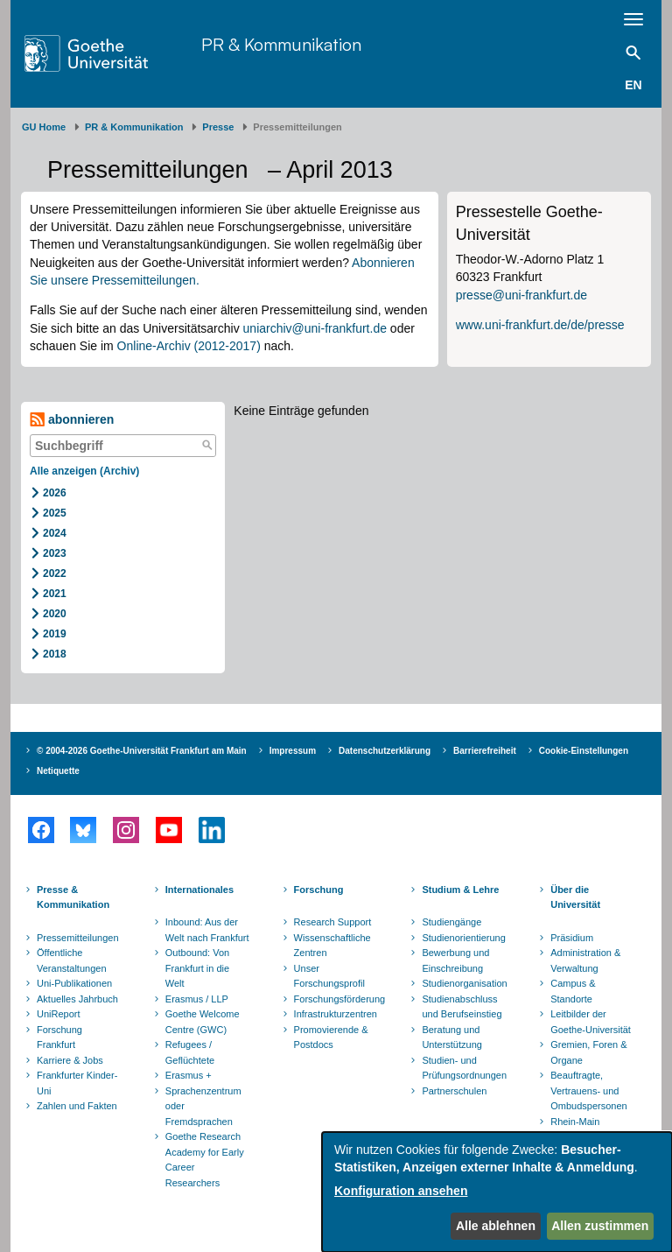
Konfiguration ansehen (400, 1191)
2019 (54, 634)
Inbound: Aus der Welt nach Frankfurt (207, 930)
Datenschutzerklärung (384, 751)
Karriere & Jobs (70, 1060)
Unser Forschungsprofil (329, 976)
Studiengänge (451, 922)
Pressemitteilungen (78, 937)
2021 (54, 593)
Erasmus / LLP (196, 999)
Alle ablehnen (496, 1226)
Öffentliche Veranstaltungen (72, 960)
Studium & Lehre (460, 889)
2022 (54, 573)
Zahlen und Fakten (77, 1106)
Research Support (333, 922)
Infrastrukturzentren (335, 1014)
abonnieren (72, 419)
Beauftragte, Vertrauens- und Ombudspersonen (588, 1090)
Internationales (199, 889)
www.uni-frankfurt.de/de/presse (540, 325)
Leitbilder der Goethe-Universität (590, 1022)
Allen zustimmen (599, 1226)
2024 (54, 533)
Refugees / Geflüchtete (189, 1052)
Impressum (293, 751)
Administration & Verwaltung (585, 960)
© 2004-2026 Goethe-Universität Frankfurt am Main (142, 751)
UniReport (58, 1014)
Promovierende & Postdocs (331, 1037)
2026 (54, 493)
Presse (218, 127)
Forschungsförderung (338, 999)
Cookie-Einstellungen (583, 751)
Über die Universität (575, 897)
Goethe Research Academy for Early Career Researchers (204, 1159)
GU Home (44, 127)
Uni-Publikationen (74, 983)
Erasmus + (188, 1075)
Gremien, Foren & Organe (588, 1052)
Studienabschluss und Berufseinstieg (461, 1007)
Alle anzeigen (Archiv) (84, 471)
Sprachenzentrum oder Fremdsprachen (203, 1106)
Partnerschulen (454, 1091)
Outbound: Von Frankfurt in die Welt (197, 967)
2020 (54, 614)
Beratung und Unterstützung (451, 1037)
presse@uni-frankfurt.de (521, 295)
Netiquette (58, 771)
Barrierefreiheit (484, 751)
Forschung (319, 889)
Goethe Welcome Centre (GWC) (202, 1022)
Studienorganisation (464, 983)
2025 (54, 513)
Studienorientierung (463, 937)
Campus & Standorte (572, 991)
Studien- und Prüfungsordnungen (464, 1068)
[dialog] (497, 1192)
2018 (54, 654)
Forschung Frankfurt (59, 1037)
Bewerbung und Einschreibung (455, 960)
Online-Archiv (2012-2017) (189, 346)
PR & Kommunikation (281, 44)
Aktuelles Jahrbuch (77, 999)
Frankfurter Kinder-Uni (77, 1083)
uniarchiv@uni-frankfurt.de (315, 328)
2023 (54, 553)
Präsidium (571, 937)
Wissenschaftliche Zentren (332, 945)
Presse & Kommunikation (73, 897)
